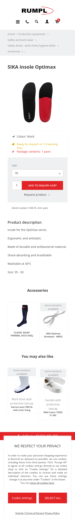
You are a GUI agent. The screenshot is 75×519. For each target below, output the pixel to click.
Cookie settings (22, 498)
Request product (37, 194)
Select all (53, 498)
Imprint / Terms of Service (29, 513)
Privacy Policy (52, 513)
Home (11, 34)
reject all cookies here (42, 483)
